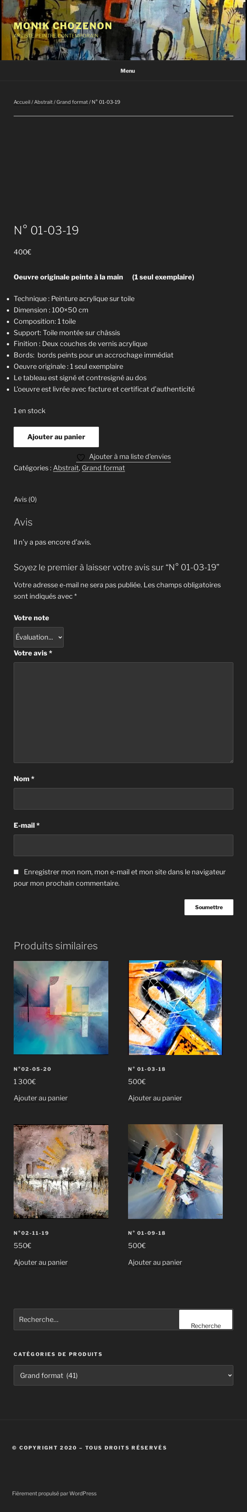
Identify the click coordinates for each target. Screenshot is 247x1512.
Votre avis (33, 653)
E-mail (27, 825)
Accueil (22, 102)
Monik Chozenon (63, 25)
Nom (24, 779)
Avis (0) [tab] (25, 499)
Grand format (72, 102)
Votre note (31, 618)
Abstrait (43, 102)
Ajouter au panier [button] (41, 1098)
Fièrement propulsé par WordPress (54, 1493)
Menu (124, 70)
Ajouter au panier (56, 437)
